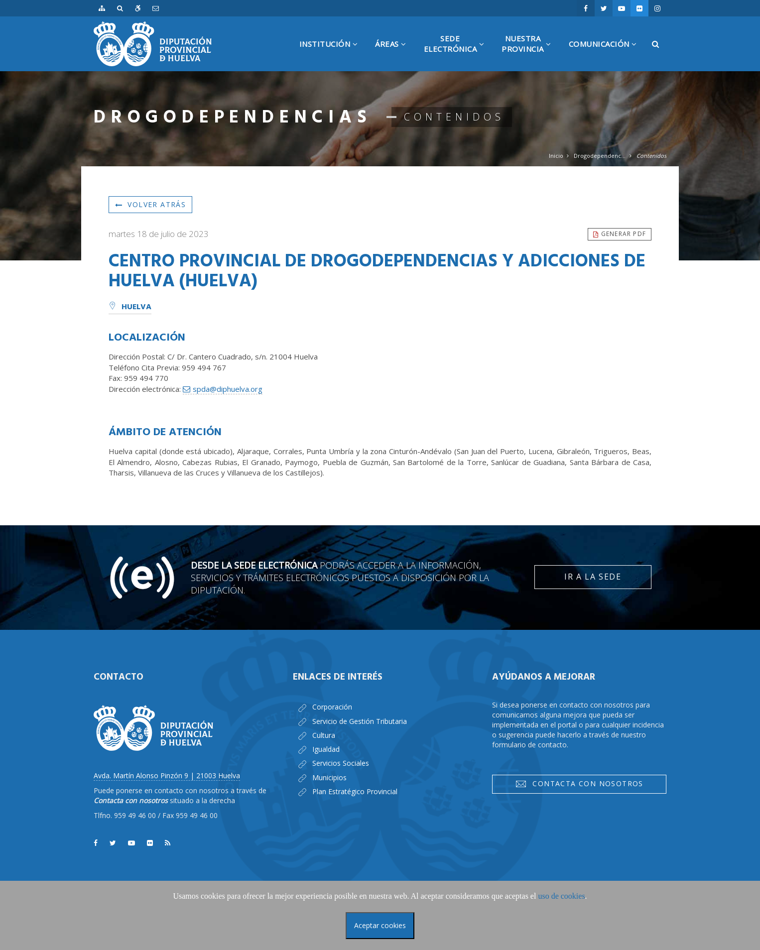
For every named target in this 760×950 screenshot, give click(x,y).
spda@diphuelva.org (227, 389)
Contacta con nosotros (579, 783)
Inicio (556, 155)
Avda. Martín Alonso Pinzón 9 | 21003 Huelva (167, 775)
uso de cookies (561, 896)
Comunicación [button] (606, 55)
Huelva (130, 307)
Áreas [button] (394, 55)
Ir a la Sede (592, 576)
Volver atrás (150, 204)
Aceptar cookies (380, 925)
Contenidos (651, 155)
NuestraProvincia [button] (530, 52)
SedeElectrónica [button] (458, 52)
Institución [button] (332, 55)
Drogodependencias (600, 155)
